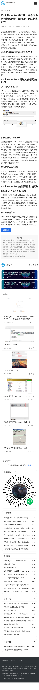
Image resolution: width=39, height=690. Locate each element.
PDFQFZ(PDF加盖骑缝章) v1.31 (15, 448)
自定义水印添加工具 (11, 370)
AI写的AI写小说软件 (11, 344)
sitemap (13, 660)
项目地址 (6, 230)
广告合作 (20, 660)
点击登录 (28, 465)
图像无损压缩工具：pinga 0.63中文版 (17, 422)
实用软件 (17, 27)
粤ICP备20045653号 (16, 675)
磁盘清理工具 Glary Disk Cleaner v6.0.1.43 (19, 396)
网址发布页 (5, 660)
